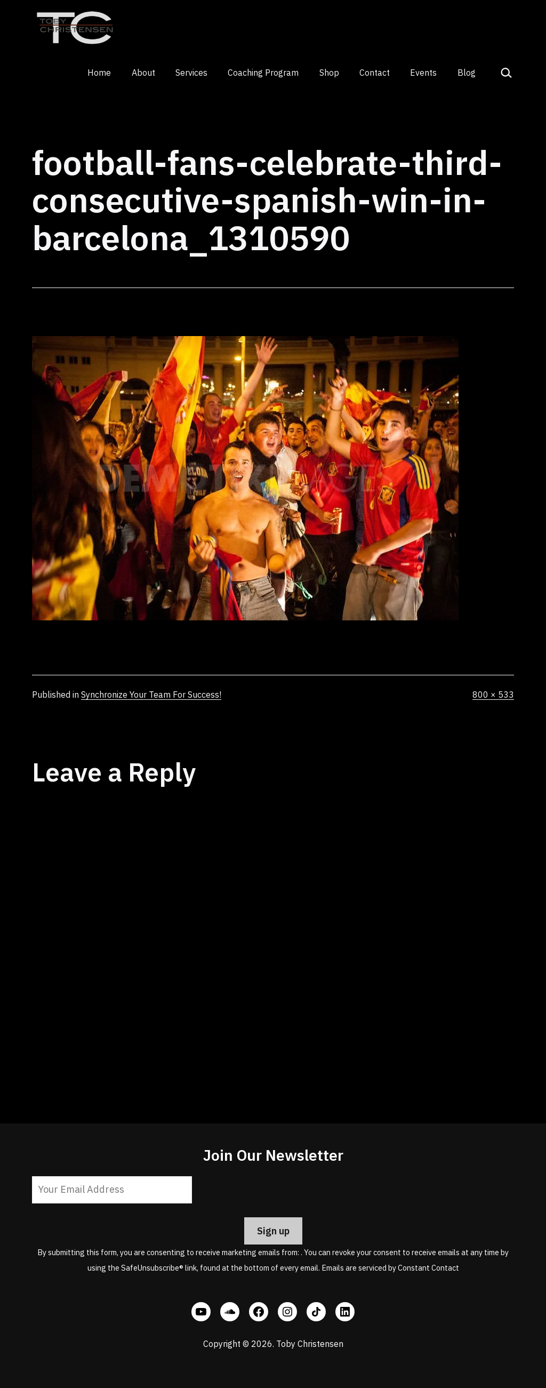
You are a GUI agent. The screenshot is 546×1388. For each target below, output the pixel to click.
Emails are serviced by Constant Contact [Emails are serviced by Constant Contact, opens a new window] (390, 1268)
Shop (329, 72)
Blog (466, 72)
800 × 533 (493, 694)
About (143, 72)
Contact (374, 72)
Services (191, 72)
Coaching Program (263, 72)
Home (99, 72)
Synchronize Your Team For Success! (151, 694)
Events (423, 72)
